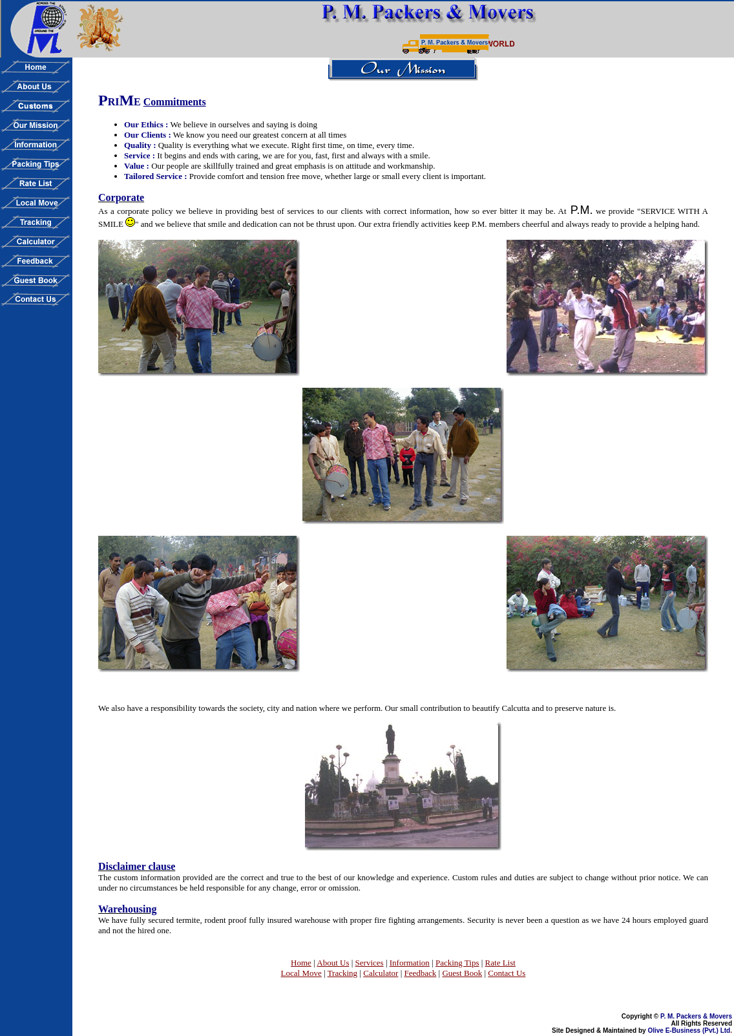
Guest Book (462, 973)
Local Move (301, 973)
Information (410, 962)
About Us (333, 962)
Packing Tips (457, 962)
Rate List (500, 962)
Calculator (380, 973)
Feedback (420, 973)
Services (369, 962)
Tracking (342, 973)
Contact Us (506, 973)
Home (301, 962)
